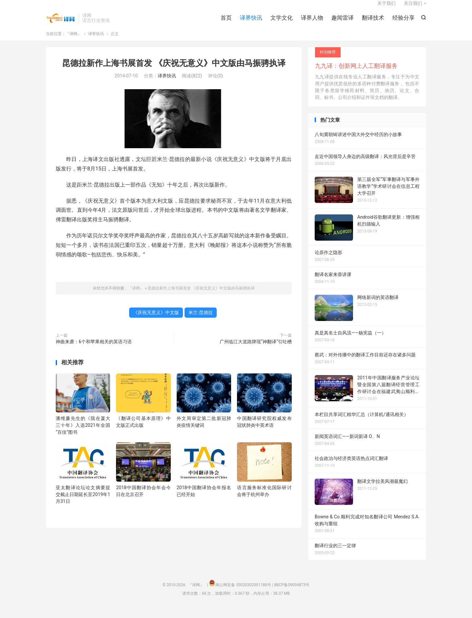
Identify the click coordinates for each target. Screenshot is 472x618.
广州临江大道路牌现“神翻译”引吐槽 (256, 350)
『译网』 (60, 23)
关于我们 (386, 8)
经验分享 (403, 23)
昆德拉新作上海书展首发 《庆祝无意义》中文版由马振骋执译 (173, 71)
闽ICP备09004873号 (292, 593)
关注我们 (413, 8)
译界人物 (312, 23)
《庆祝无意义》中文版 (156, 321)
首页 (226, 23)
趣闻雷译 (342, 23)
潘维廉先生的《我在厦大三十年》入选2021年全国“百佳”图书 (83, 433)
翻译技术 (373, 23)
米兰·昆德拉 (200, 321)
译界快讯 (251, 23)
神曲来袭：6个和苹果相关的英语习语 (94, 350)
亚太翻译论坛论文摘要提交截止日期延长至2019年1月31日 (83, 502)
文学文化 (281, 23)
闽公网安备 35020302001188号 (243, 593)
